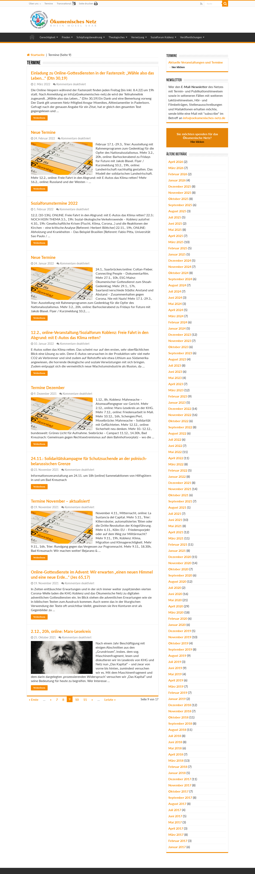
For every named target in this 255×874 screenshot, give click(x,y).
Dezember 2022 (179, 408)
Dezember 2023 (179, 334)
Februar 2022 (177, 470)
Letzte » (110, 699)
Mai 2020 (175, 600)
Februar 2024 (177, 322)
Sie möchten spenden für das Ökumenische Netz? (197, 137)
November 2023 (179, 341)
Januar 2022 (177, 476)
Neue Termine (43, 132)
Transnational (64, 3)
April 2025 (175, 236)
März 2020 (175, 612)
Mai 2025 (175, 229)
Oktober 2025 (178, 199)
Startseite (36, 55)
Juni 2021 (175, 520)
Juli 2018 (174, 736)
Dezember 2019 (179, 631)
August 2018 (177, 729)
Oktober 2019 (178, 643)
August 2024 (177, 285)
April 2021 (175, 532)
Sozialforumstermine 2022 (54, 203)
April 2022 (175, 458)
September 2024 (180, 279)
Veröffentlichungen (191, 37)
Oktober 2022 (178, 421)
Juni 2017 (175, 816)
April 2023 (175, 384)
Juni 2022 (175, 445)
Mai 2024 (175, 303)
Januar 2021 (177, 550)
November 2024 (179, 266)
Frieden (66, 37)
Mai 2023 (175, 378)
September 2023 (180, 353)
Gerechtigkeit (47, 37)
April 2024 (175, 310)
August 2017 (177, 803)
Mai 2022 (175, 452)
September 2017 (180, 797)
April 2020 (175, 606)
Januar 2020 (177, 624)
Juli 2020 (174, 587)
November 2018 (179, 711)
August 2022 (177, 433)
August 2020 (177, 581)
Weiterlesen (39, 117)
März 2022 (175, 464)
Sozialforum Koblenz (162, 37)
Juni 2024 (175, 297)
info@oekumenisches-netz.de (204, 118)
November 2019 (179, 637)
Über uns (33, 3)
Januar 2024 (177, 328)
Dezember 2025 (179, 186)
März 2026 (175, 168)
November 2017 (179, 785)
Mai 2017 (175, 822)
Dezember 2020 (179, 557)
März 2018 (175, 760)
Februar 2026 (177, 174)
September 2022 (180, 427)
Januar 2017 (177, 847)
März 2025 (175, 242)
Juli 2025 (174, 217)
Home (32, 37)
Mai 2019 (175, 674)
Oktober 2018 (178, 717)
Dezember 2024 (179, 260)
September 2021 (180, 501)
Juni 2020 (175, 594)
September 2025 (180, 205)
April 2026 (175, 161)
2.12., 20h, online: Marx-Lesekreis (61, 631)
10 (77, 699)
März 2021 (175, 538)
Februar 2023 (177, 396)
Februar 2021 (177, 544)
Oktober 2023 (178, 347)
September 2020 (180, 575)
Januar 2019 (177, 699)
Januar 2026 (177, 180)
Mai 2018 (175, 748)
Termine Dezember (48, 387)
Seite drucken (86, 3)
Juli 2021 (174, 513)
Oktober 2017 (178, 791)
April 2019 (175, 680)
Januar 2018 (177, 773)
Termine (48, 3)
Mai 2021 (175, 526)
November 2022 (179, 415)
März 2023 (175, 390)
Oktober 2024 (178, 273)
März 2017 (175, 834)
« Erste (33, 699)
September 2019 (180, 649)
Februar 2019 (177, 692)
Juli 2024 (174, 291)
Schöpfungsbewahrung (89, 37)
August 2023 (177, 359)
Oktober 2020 (178, 569)
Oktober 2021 (178, 495)
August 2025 (177, 211)
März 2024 (175, 316)
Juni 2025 (175, 223)
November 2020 (179, 563)
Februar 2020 (177, 618)
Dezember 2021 (179, 482)
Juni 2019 (175, 668)
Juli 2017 (174, 810)
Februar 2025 (177, 248)
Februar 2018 (177, 766)
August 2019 (177, 655)
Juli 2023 (174, 365)
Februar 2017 (177, 841)
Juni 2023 (175, 371)
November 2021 (179, 489)
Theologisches (117, 37)
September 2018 (180, 723)
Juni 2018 (175, 742)
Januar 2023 (177, 402)
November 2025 (179, 192)
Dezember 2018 (179, 705)
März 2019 (175, 686)
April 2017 (175, 828)
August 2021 (177, 507)
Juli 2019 (174, 662)
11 (85, 699)
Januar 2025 (177, 254)
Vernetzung (137, 37)
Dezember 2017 (179, 779)
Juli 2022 (174, 439)
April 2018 (175, 754)
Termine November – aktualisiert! (60, 501)
